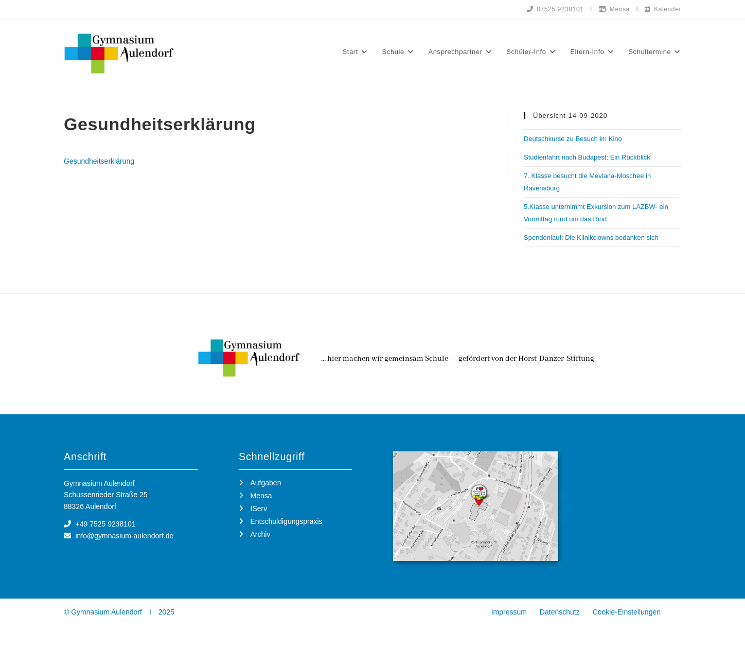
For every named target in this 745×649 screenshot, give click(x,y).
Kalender (663, 9)
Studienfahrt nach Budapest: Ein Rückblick (587, 158)
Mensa (614, 9)
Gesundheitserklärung (99, 161)
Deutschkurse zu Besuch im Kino (573, 139)
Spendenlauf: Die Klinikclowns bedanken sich (591, 238)
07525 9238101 (555, 9)
